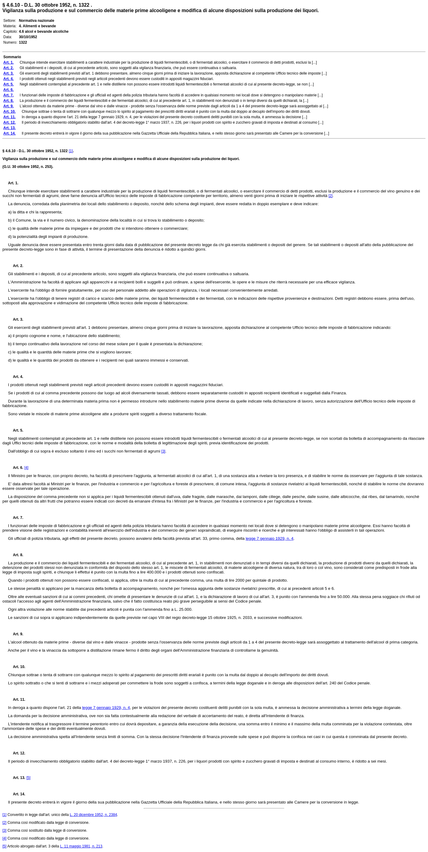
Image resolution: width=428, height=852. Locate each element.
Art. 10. (16, 667)
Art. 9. (15, 634)
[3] (163, 451)
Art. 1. (13, 183)
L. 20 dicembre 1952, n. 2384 (93, 815)
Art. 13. (16, 778)
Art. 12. (16, 753)
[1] (71, 151)
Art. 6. (15, 468)
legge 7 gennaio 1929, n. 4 (270, 538)
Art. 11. (16, 699)
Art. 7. (15, 518)
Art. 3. (15, 319)
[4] (26, 468)
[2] (330, 196)
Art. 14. (16, 794)
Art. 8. (15, 555)
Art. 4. (15, 377)
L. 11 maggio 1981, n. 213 (81, 846)
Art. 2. (15, 266)
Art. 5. (15, 430)
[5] (28, 778)
